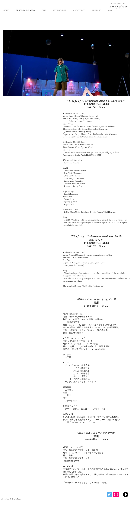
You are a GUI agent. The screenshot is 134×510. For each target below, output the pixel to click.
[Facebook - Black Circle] (125, 494)
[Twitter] (109, 494)
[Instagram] (116, 494)
